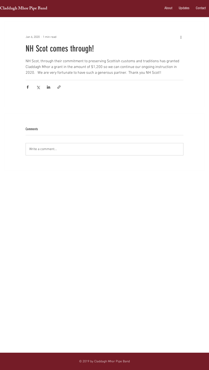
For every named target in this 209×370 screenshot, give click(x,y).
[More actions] (180, 37)
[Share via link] (59, 87)
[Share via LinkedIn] (48, 87)
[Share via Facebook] (28, 87)
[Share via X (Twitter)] (38, 87)
